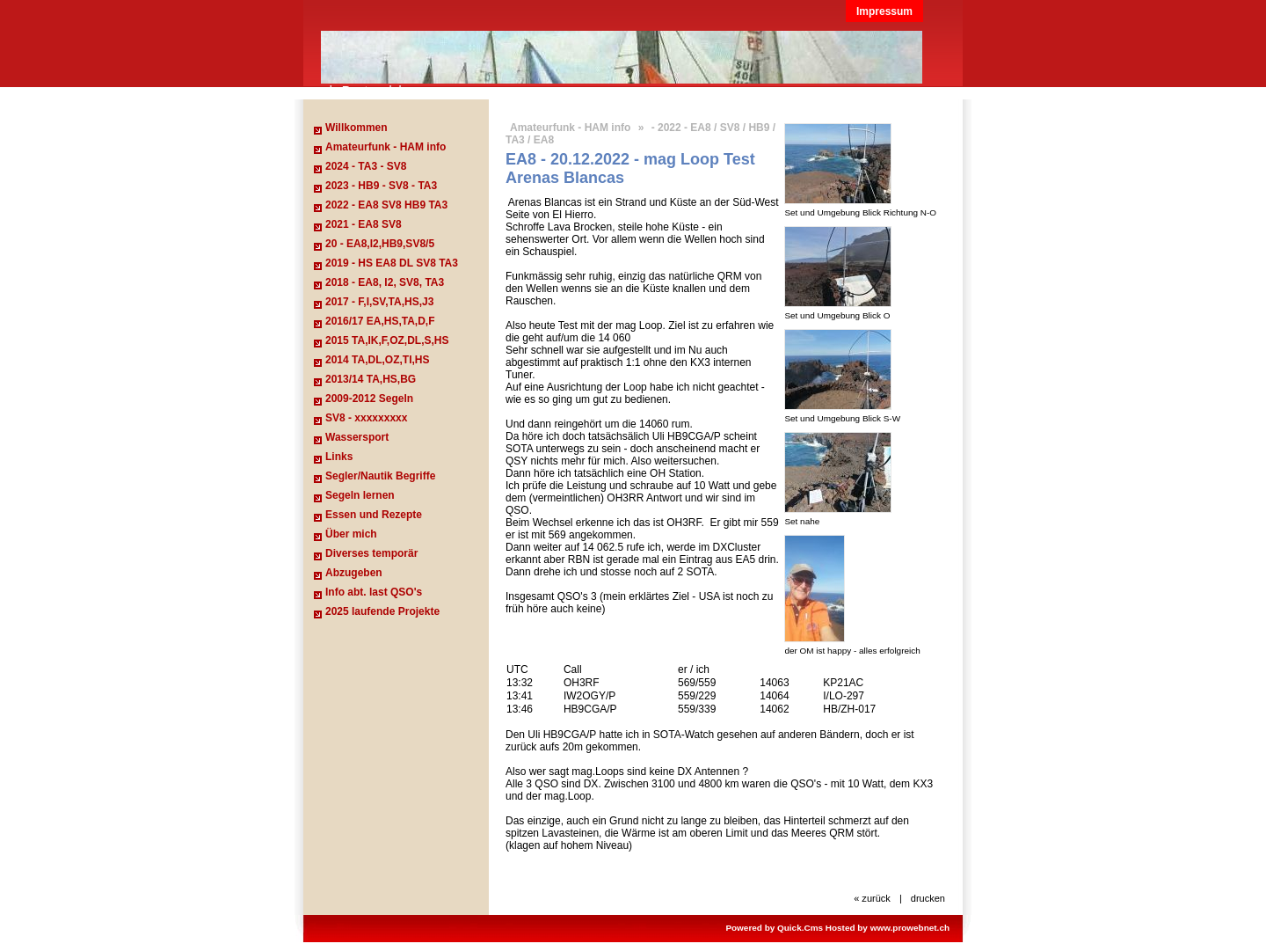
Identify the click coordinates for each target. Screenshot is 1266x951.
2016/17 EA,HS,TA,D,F (380, 321)
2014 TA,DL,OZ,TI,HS (377, 360)
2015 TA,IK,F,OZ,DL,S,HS (386, 340)
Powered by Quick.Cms (774, 928)
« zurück (872, 898)
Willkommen (356, 127)
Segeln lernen (360, 495)
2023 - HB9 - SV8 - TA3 (381, 185)
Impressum (884, 11)
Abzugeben (353, 573)
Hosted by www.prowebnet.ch (888, 928)
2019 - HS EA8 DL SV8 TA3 (391, 263)
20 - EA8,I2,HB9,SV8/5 (379, 244)
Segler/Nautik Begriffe (380, 476)
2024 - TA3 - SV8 (365, 166)
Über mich (351, 534)
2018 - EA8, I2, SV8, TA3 (384, 282)
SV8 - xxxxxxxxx (366, 418)
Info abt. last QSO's (373, 592)
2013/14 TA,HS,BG (370, 379)
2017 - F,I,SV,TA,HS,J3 (379, 302)
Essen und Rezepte (373, 514)
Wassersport (357, 437)
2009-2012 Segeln (369, 398)
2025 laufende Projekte (382, 611)
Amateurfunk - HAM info (385, 147)
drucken (928, 898)
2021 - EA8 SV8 (363, 224)
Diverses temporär (371, 553)
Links (339, 456)
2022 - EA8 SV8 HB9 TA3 (386, 205)
